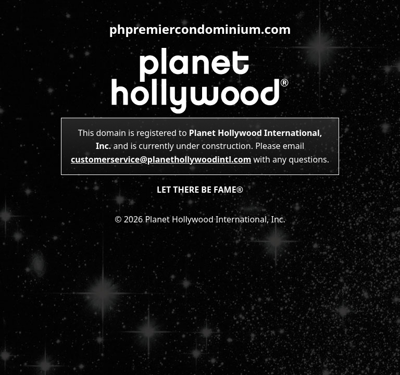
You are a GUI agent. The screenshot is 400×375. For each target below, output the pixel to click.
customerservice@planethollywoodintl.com (161, 159)
